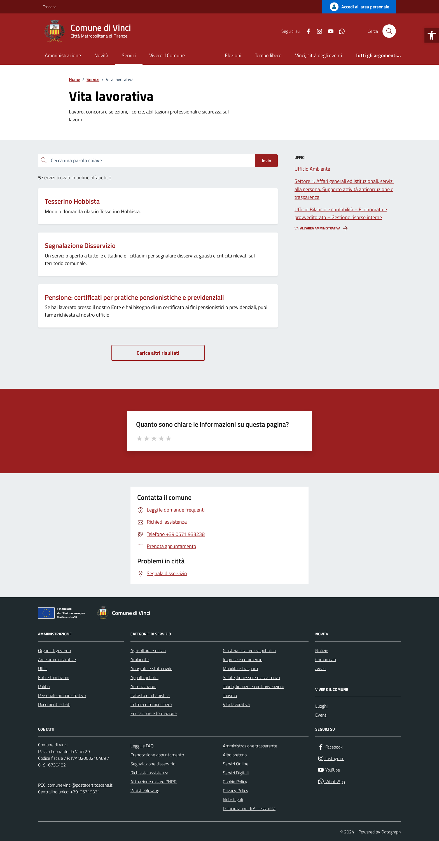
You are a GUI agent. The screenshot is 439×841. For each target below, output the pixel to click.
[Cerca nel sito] (389, 31)
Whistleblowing (144, 790)
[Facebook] (306, 31)
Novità (101, 55)
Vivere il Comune (167, 55)
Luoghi (321, 706)
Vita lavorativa (236, 704)
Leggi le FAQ (142, 745)
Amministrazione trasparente (250, 745)
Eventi (321, 715)
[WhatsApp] (339, 31)
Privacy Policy (235, 790)
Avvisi (320, 668)
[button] (431, 35)
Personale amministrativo (62, 695)
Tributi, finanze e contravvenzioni (253, 686)
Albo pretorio (235, 754)
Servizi (129, 55)
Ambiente (139, 659)
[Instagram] (317, 31)
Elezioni (233, 55)
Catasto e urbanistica (150, 695)
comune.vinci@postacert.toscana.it (80, 785)
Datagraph (391, 831)
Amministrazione (63, 55)
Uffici (42, 668)
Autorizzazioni (143, 686)
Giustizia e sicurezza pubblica (249, 650)
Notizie (321, 650)
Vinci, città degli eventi (318, 55)
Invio (266, 160)
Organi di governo (54, 650)
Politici (44, 686)
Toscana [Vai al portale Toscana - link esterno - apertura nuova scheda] (49, 7)
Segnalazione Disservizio (80, 245)
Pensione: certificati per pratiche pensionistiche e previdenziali (134, 297)
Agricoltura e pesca (148, 650)
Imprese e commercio (242, 659)
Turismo (230, 695)
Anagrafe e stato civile (151, 668)
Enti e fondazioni (53, 677)
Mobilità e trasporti (240, 668)
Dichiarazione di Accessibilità (249, 808)
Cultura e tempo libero (151, 704)
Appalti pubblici (144, 677)
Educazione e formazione (153, 713)
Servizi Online (235, 763)
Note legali (233, 799)
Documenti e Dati (54, 704)
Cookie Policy (235, 781)
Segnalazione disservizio (152, 763)
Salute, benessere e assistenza (251, 677)
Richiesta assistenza (149, 772)
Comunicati (325, 659)
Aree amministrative (57, 659)
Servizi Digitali (236, 772)
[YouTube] (328, 31)
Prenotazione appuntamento (157, 754)
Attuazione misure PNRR (153, 781)
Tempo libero (268, 55)
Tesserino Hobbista (72, 201)
